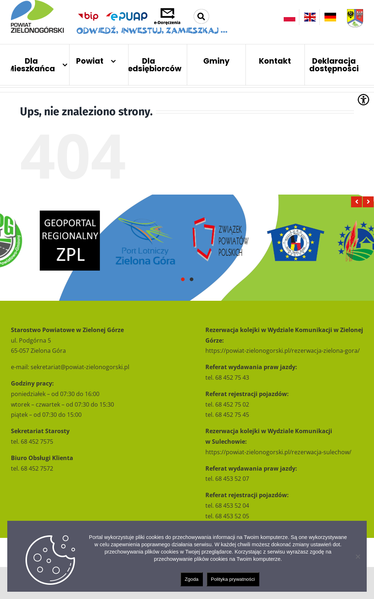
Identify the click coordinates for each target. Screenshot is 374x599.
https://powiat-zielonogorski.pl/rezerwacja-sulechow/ (278, 452)
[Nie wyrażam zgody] (357, 556)
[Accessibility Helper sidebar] (363, 99)
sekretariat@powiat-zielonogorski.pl (80, 367)
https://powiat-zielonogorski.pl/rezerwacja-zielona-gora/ (282, 351)
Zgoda (191, 579)
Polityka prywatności (233, 579)
